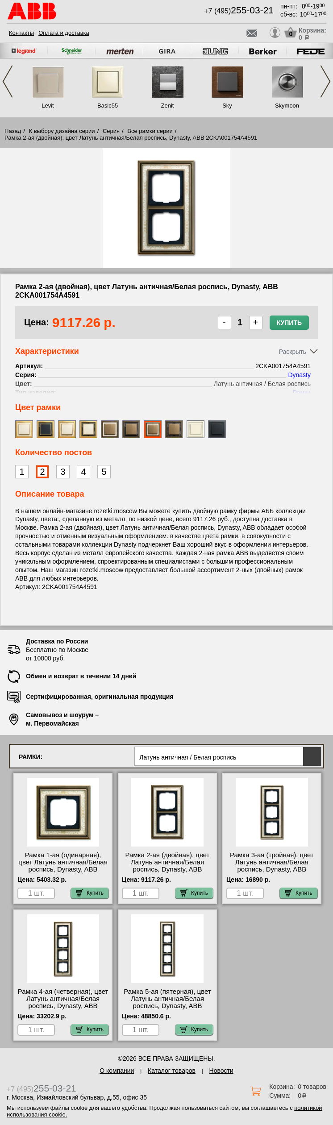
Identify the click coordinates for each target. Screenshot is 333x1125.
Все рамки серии (149, 131)
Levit (48, 105)
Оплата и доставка (63, 32)
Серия (111, 131)
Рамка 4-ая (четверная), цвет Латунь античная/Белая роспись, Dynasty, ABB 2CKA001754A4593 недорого (63, 1002)
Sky (227, 105)
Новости (221, 1070)
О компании (117, 1070)
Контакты (21, 32)
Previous (7, 81)
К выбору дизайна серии (62, 131)
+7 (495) (239, 11)
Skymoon (287, 105)
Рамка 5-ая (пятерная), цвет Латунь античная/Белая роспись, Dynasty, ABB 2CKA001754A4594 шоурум (167, 1002)
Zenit (167, 105)
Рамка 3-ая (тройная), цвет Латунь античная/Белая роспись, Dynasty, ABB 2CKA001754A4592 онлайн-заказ (272, 869)
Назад (12, 131)
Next (325, 81)
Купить (289, 322)
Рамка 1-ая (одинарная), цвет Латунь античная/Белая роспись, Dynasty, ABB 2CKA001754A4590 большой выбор (62, 869)
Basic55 (107, 105)
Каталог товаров (172, 1070)
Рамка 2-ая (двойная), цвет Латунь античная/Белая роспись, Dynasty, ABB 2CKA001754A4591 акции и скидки (167, 869)
